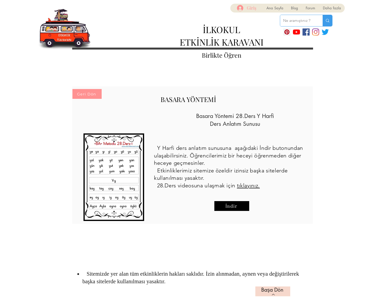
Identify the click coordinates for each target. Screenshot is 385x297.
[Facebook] (306, 32)
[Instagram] (315, 32)
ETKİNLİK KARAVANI (221, 42)
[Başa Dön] (272, 291)
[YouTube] (296, 32)
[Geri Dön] (87, 94)
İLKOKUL (221, 29)
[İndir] (231, 206)
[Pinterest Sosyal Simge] (286, 32)
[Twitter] (325, 32)
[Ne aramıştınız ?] (297, 20)
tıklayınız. (248, 185)
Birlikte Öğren (221, 55)
